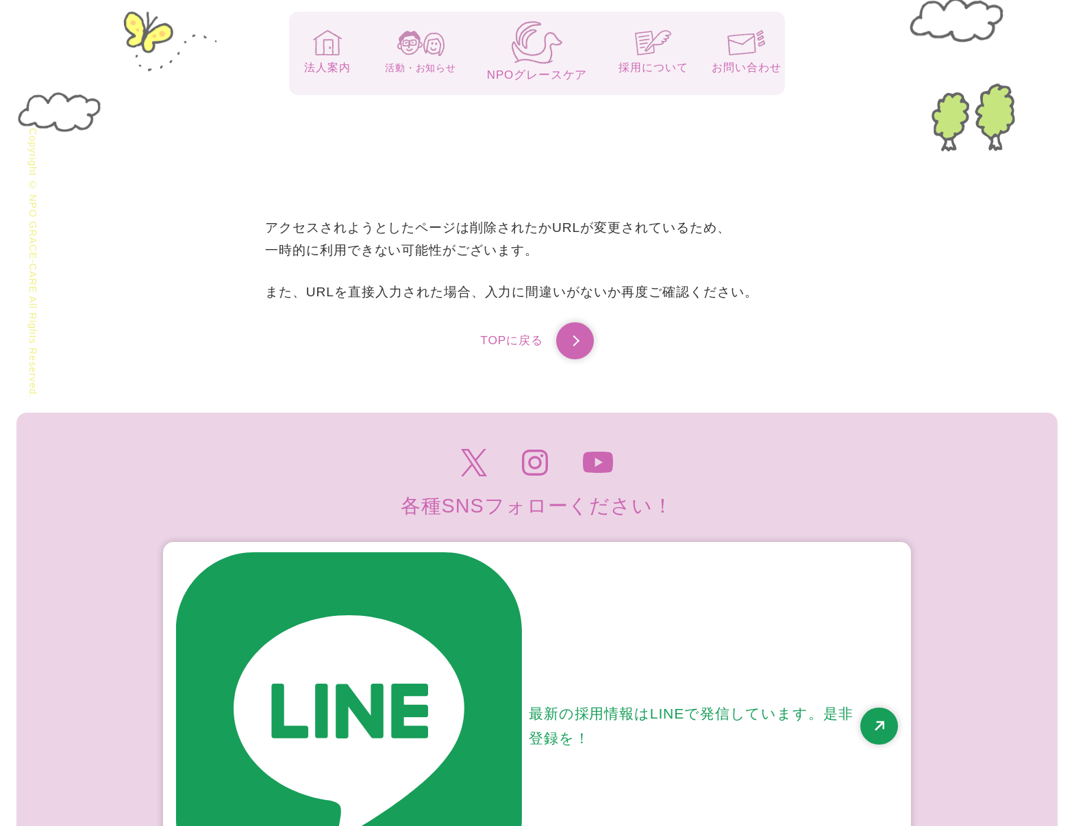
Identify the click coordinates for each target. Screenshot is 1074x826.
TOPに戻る (537, 344)
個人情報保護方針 (675, 743)
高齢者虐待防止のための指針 (826, 743)
